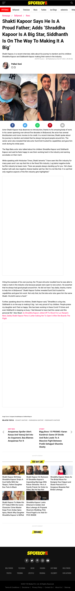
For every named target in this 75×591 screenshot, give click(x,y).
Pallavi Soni (16, 64)
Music (35, 9)
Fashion (43, 9)
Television (26, 9)
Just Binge (53, 9)
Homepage (6, 15)
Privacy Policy (37, 587)
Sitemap (67, 587)
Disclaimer (26, 587)
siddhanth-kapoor (52, 420)
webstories (64, 9)
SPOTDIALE (5, 9)
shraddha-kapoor (36, 420)
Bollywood (16, 9)
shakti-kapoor (22, 420)
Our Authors (67, 573)
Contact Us (49, 587)
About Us (58, 587)
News (28, 15)
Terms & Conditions (12, 587)
